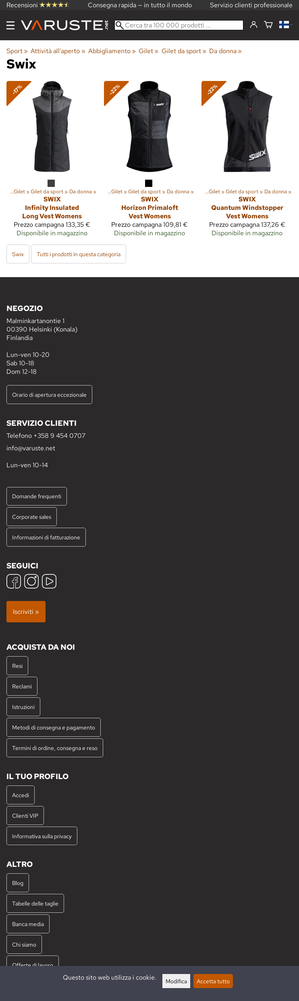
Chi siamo (24, 944)
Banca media (28, 924)
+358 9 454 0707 (59, 435)
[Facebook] (13, 582)
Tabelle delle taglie (35, 903)
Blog (17, 883)
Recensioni (38, 5)
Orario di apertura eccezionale (49, 394)
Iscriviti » (26, 611)
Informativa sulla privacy (42, 836)
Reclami (22, 686)
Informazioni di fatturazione (46, 537)
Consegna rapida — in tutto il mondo (140, 5)
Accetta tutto (213, 981)
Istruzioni (23, 707)
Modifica (176, 981)
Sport (17, 51)
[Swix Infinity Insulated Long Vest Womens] (52, 162)
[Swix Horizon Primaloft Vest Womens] (149, 162)
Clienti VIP (25, 815)
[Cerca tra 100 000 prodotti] (178, 25)
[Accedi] (253, 25)
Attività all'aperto (58, 51)
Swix (18, 254)
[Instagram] (31, 582)
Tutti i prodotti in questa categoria (78, 254)
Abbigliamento (112, 51)
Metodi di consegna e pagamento (53, 727)
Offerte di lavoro (32, 965)
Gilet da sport (184, 51)
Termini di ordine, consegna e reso (55, 748)
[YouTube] (49, 582)
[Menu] (10, 25)
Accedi (20, 795)
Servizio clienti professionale (251, 5)
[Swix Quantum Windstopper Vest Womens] (247, 162)
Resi (17, 665)
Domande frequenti (36, 496)
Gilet (148, 51)
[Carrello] (268, 25)
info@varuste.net (30, 448)
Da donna (225, 51)
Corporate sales (31, 516)
